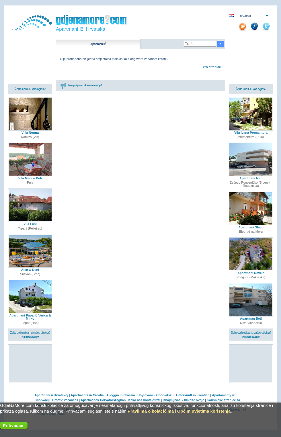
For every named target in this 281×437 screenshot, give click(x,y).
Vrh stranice (212, 67)
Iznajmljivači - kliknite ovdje (183, 400)
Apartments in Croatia (87, 395)
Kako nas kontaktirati (144, 400)
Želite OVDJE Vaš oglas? (30, 89)
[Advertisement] (30, 363)
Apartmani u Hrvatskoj (51, 395)
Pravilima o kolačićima (151, 411)
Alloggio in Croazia (120, 395)
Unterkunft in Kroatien (192, 395)
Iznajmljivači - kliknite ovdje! (81, 85)
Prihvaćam (14, 425)
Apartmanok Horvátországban (103, 400)
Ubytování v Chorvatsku (155, 395)
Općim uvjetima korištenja (204, 411)
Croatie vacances (65, 400)
